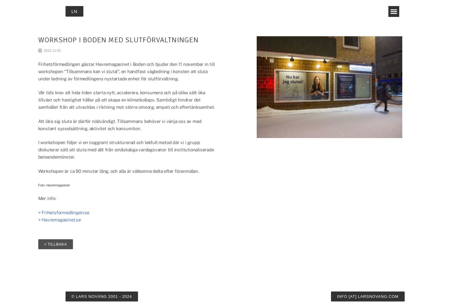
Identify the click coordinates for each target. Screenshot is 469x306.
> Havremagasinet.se (36, 219)
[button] (393, 11)
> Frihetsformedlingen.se (40, 212)
